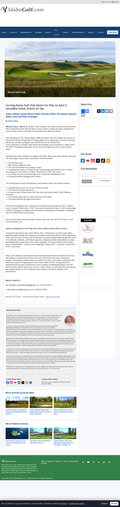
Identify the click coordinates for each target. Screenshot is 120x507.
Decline (104, 504)
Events (91, 32)
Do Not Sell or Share (76, 503)
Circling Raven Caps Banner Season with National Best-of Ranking (16, 412)
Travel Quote (112, 32)
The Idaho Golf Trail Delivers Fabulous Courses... (40, 441)
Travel (65, 32)
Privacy (58, 461)
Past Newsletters (105, 180)
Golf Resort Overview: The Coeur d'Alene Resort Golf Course (15, 443)
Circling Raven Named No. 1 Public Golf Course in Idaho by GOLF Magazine (41, 412)
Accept (114, 504)
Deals (48, 32)
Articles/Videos (78, 32)
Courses (13, 32)
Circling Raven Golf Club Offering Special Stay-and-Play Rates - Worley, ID (64, 442)
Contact (50, 461)
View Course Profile (52, 297)
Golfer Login (107, 2)
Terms (65, 461)
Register (116, 2)
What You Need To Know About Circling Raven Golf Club (63, 412)
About (43, 461)
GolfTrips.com (46, 382)
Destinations (26, 32)
